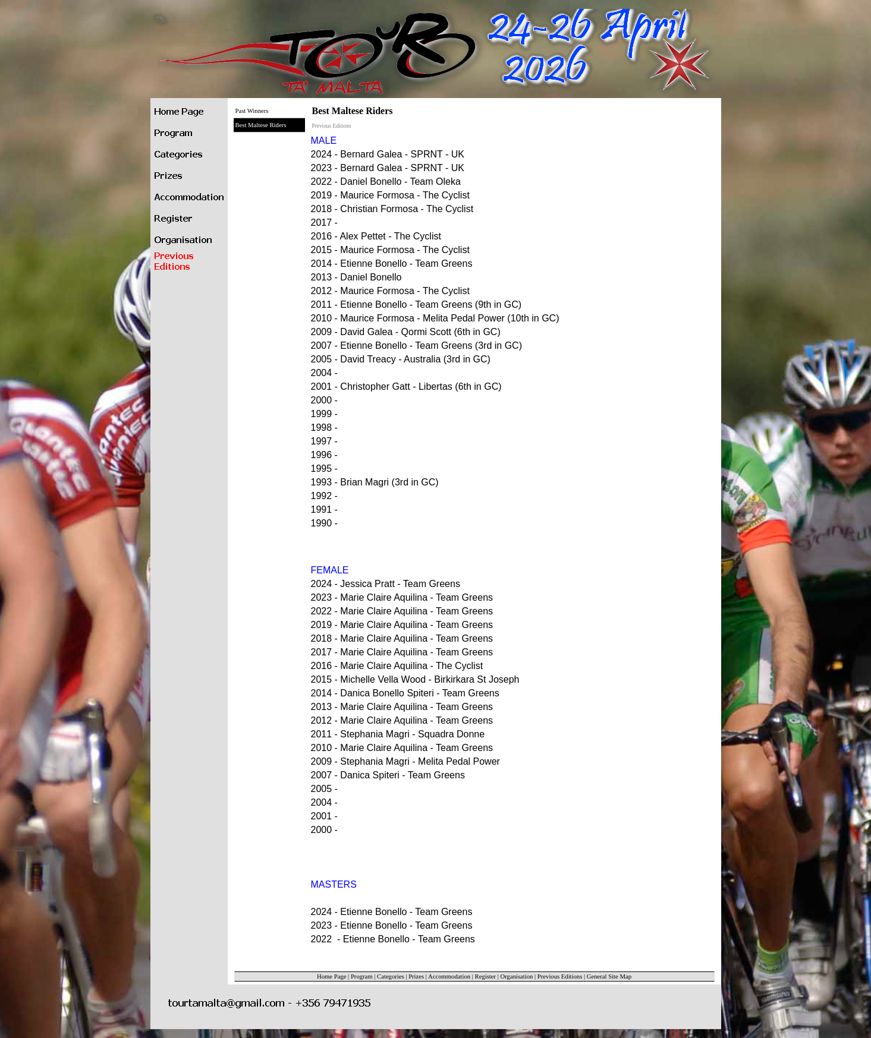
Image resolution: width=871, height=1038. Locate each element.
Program (362, 976)
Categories (390, 976)
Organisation (517, 976)
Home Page (331, 976)
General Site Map (609, 976)
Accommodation (449, 976)
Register (485, 976)
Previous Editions (559, 976)
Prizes (416, 976)
